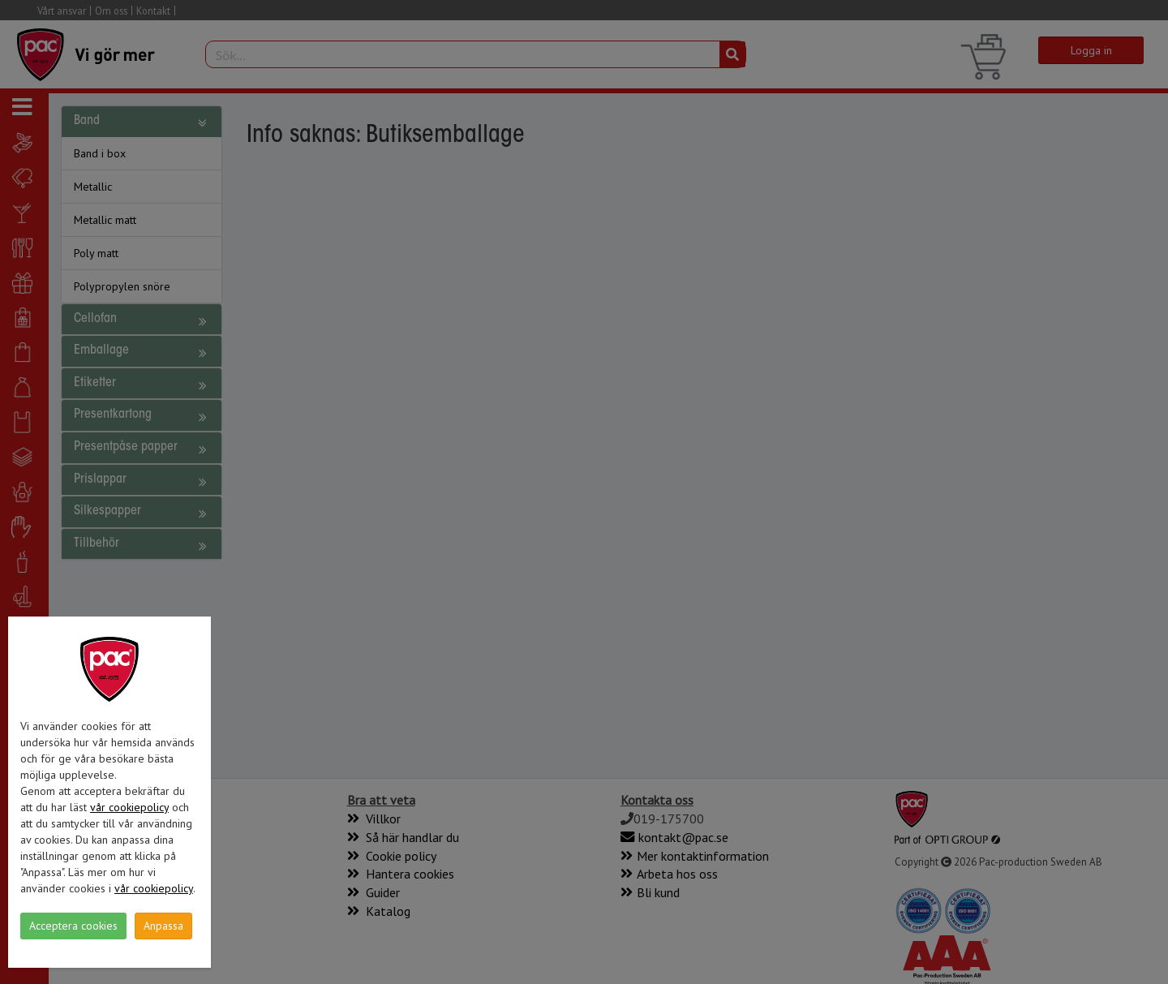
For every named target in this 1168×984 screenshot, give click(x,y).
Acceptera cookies (73, 925)
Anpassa (163, 925)
